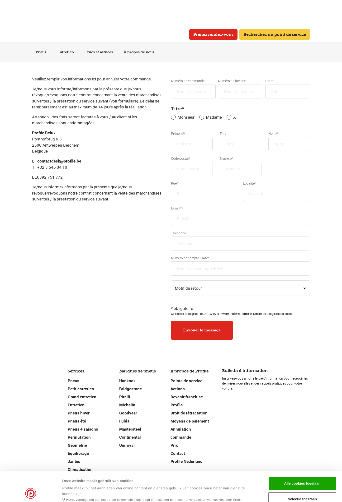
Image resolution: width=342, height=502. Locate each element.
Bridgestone (130, 388)
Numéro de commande (193, 88)
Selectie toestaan (302, 471)
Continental (130, 437)
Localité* (276, 191)
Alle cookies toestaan (302, 455)
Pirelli (124, 397)
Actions (178, 388)
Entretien (67, 52)
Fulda (124, 421)
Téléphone (240, 241)
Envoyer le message (202, 330)
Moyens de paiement (190, 421)
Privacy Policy (229, 314)
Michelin (127, 405)
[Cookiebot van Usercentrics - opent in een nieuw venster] (31, 492)
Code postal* (192, 166)
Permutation (79, 437)
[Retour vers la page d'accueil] (45, 34)
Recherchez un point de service (274, 34)
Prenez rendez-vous (213, 34)
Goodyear (128, 413)
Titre (240, 141)
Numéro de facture (240, 88)
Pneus (43, 52)
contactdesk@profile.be (59, 161)
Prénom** (192, 141)
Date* (287, 88)
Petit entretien (81, 388)
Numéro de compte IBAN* (240, 266)
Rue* (204, 191)
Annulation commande (181, 433)
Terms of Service (251, 314)
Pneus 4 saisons (83, 429)
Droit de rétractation (189, 413)
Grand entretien (82, 397)
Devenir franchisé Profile (187, 401)
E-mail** (240, 216)
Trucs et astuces (101, 52)
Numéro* (241, 166)
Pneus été (77, 421)
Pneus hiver (79, 413)
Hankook (127, 380)
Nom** (289, 141)
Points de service (186, 380)
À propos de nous (141, 52)
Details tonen (230, 493)
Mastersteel (130, 429)
